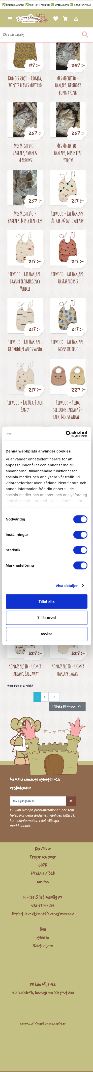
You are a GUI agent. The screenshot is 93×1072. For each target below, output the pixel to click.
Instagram (44, 992)
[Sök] (46, 34)
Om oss (43, 881)
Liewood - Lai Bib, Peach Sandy (25, 406)
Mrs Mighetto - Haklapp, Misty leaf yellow (68, 152)
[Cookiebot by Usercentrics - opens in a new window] (66, 434)
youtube (67, 992)
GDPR (42, 865)
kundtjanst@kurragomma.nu (50, 913)
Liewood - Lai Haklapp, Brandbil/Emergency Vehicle (25, 281)
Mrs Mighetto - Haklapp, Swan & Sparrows (25, 152)
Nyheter (42, 937)
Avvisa (47, 634)
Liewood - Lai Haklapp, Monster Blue (68, 345)
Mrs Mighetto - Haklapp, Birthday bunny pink (68, 85)
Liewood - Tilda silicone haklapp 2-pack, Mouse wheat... (68, 409)
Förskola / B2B (43, 873)
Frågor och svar (43, 857)
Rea (43, 929)
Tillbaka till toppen (67, 706)
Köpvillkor (43, 848)
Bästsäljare (43, 945)
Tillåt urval (46, 618)
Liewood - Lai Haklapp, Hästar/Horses (68, 277)
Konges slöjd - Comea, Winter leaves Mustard (25, 81)
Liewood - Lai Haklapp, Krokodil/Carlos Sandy (25, 345)
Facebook (25, 992)
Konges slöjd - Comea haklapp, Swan (68, 669)
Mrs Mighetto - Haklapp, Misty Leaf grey (25, 217)
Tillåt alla (47, 601)
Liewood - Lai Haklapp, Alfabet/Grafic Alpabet (68, 217)
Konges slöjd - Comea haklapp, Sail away (25, 669)
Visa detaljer (67, 586)
